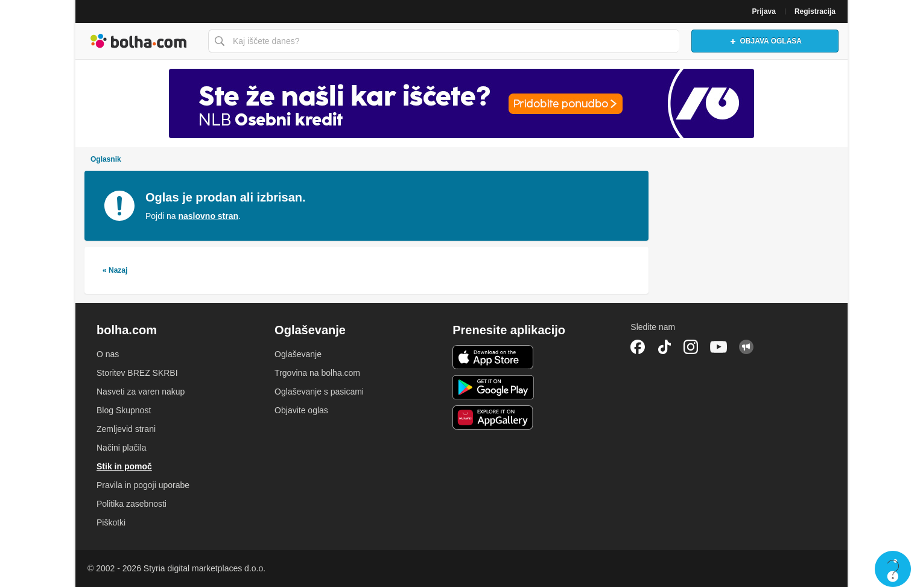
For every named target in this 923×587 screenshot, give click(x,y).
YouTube (718, 347)
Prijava (764, 11)
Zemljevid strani (126, 429)
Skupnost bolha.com (746, 347)
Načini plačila (121, 447)
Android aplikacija (493, 387)
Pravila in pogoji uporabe (143, 485)
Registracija (815, 11)
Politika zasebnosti (132, 504)
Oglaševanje (298, 354)
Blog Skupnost (124, 410)
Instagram (691, 347)
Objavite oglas (301, 410)
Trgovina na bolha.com (317, 373)
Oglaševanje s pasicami (319, 391)
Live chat (893, 569)
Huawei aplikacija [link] (493, 417)
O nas (108, 354)
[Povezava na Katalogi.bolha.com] (461, 103)
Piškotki (111, 522)
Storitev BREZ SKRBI (137, 373)
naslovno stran (208, 216)
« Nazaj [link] (115, 270)
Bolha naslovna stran (138, 41)
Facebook (637, 347)
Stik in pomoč (124, 466)
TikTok (664, 347)
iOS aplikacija (493, 357)
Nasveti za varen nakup (141, 391)
